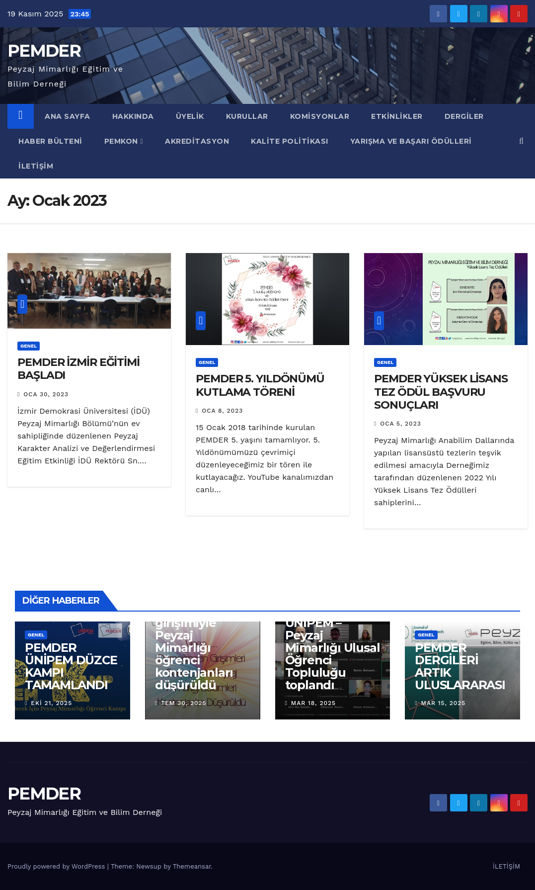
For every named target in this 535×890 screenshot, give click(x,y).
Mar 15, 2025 (443, 703)
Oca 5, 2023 (400, 423)
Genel (28, 346)
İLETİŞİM (506, 866)
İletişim (35, 166)
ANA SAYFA (67, 116)
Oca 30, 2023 (46, 394)
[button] (521, 141)
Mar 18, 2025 (313, 703)
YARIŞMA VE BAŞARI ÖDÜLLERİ (411, 141)
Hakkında (133, 116)
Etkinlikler (397, 116)
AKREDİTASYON (197, 141)
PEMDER (43, 50)
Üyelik (190, 116)
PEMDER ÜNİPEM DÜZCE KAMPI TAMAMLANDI (71, 666)
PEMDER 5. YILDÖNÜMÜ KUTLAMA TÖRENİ (260, 385)
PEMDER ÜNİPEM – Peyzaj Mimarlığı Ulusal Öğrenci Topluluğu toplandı (332, 647)
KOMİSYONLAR (320, 116)
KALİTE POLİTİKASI (289, 141)
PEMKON (124, 141)
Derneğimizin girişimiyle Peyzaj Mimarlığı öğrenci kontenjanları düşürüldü (195, 647)
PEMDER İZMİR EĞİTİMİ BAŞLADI (78, 369)
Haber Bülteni (50, 141)
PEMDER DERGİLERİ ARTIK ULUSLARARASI (460, 666)
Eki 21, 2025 (51, 703)
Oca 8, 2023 (222, 410)
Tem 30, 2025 (184, 703)
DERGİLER (464, 116)
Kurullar (247, 116)
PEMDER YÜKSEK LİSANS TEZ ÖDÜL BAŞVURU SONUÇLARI (441, 392)
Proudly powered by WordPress (57, 866)
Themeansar (192, 866)
